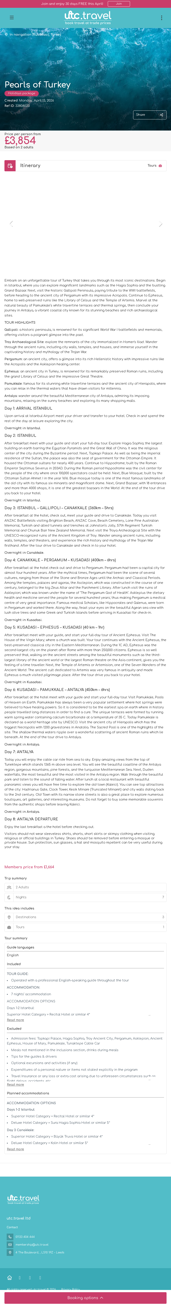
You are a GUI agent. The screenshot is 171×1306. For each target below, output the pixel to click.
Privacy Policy (70, 1289)
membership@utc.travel (32, 1244)
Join (119, 3)
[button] (11, 223)
